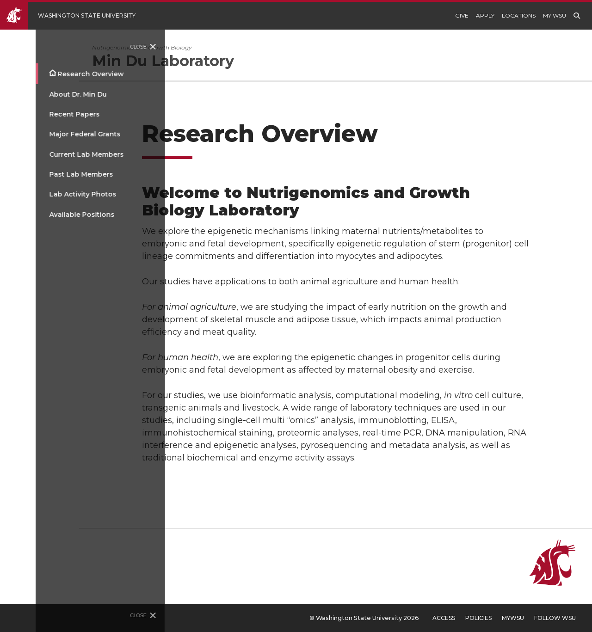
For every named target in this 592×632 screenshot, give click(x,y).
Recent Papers (38, 114)
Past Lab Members (45, 174)
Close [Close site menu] (103, 46)
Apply (485, 15)
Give (462, 15)
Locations (519, 15)
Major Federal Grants (49, 134)
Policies (478, 617)
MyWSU (513, 617)
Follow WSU (555, 617)
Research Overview (55, 74)
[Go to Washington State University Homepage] (74, 16)
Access (443, 617)
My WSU (554, 15)
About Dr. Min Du (42, 94)
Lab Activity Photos (46, 194)
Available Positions (46, 214)
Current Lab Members (50, 154)
